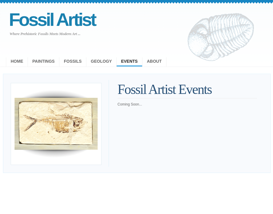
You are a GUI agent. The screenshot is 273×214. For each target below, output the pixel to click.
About (154, 61)
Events (129, 61)
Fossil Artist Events (165, 89)
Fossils (73, 61)
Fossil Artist (52, 19)
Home (17, 61)
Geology (101, 61)
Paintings (43, 61)
